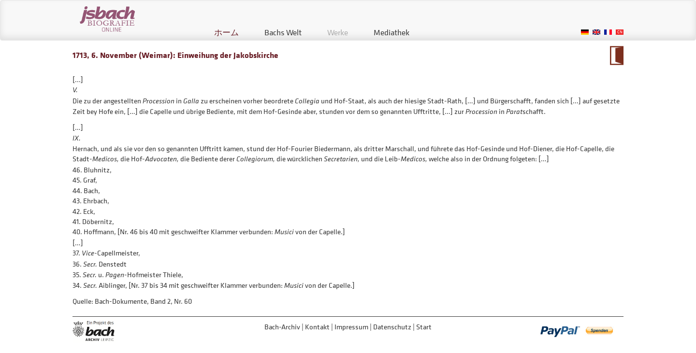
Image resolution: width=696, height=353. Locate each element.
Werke (337, 32)
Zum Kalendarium (616, 55)
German (585, 32)
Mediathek (391, 32)
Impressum (351, 327)
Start (424, 327)
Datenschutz (392, 327)
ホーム (226, 32)
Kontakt (317, 327)
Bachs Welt (283, 32)
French (608, 32)
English (596, 32)
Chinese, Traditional (620, 32)
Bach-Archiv (282, 327)
